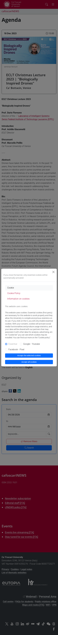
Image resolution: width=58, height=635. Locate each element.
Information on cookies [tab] (18, 298)
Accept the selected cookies (29, 355)
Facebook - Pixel (16, 349)
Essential (12, 344)
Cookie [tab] (10, 287)
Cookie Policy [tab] (13, 293)
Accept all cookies (29, 362)
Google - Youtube (31, 344)
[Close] (53, 272)
